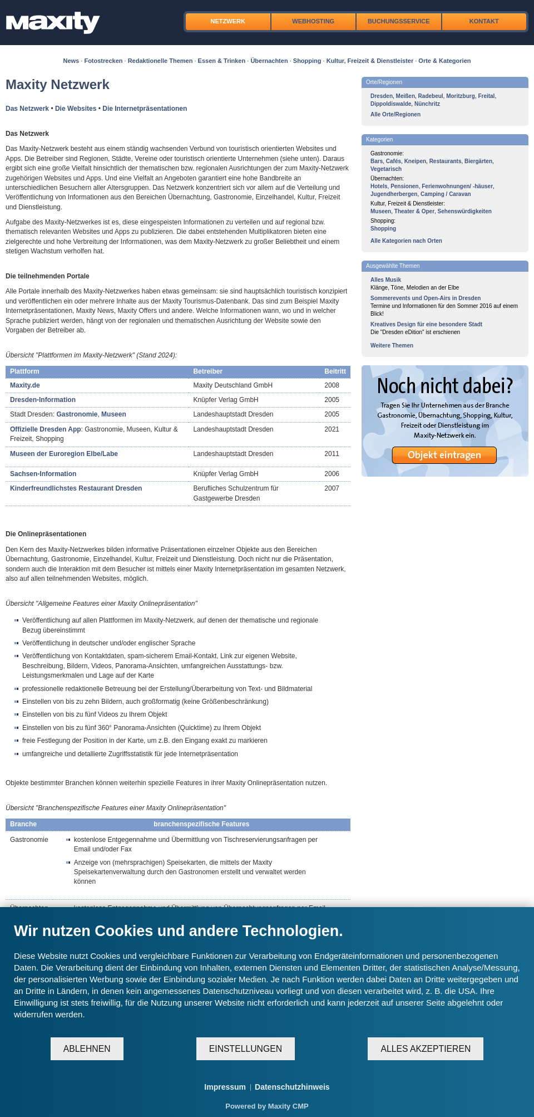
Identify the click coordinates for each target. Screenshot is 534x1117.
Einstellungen (245, 1049)
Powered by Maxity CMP (267, 1106)
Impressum (225, 1086)
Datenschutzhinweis (292, 1086)
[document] (267, 979)
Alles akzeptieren (425, 1049)
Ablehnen (87, 1049)
